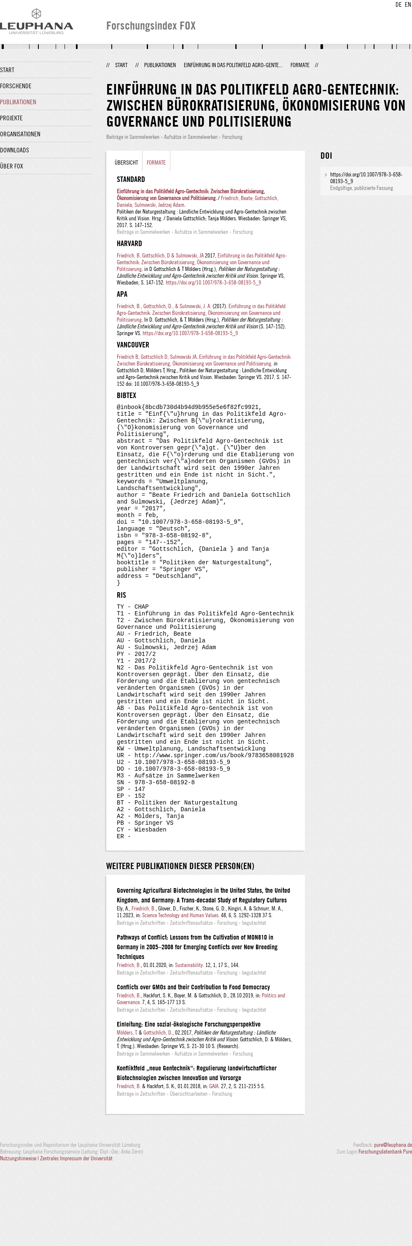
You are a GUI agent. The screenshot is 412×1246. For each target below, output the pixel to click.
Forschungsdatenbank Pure (385, 1230)
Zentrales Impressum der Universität (76, 1236)
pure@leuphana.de (393, 1223)
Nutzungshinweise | (20, 1236)
